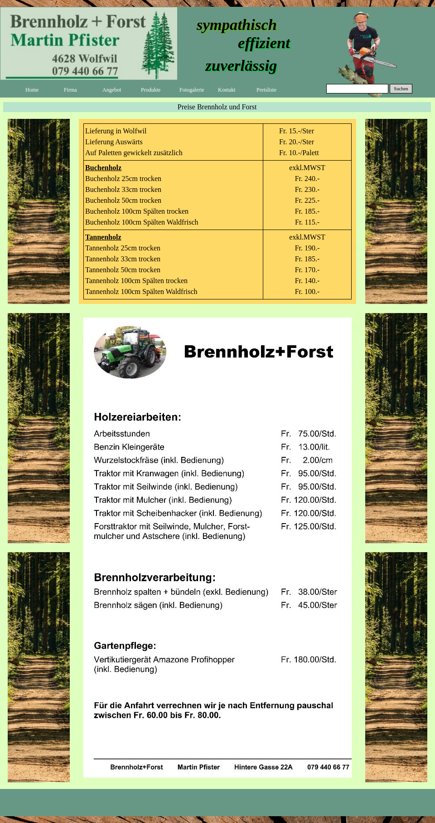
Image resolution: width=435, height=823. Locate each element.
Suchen (401, 88)
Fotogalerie (191, 90)
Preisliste (266, 90)
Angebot (111, 90)
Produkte (150, 90)
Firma (70, 90)
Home (32, 90)
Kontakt (227, 90)
